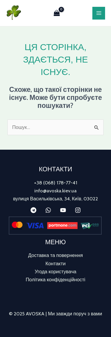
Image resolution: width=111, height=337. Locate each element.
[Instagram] (78, 210)
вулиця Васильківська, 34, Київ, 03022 (55, 199)
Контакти (55, 263)
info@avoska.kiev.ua (55, 191)
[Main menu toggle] (98, 13)
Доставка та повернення (55, 255)
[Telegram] (33, 210)
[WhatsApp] (48, 210)
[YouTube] (63, 210)
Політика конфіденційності (55, 279)
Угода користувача (55, 271)
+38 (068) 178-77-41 (55, 183)
